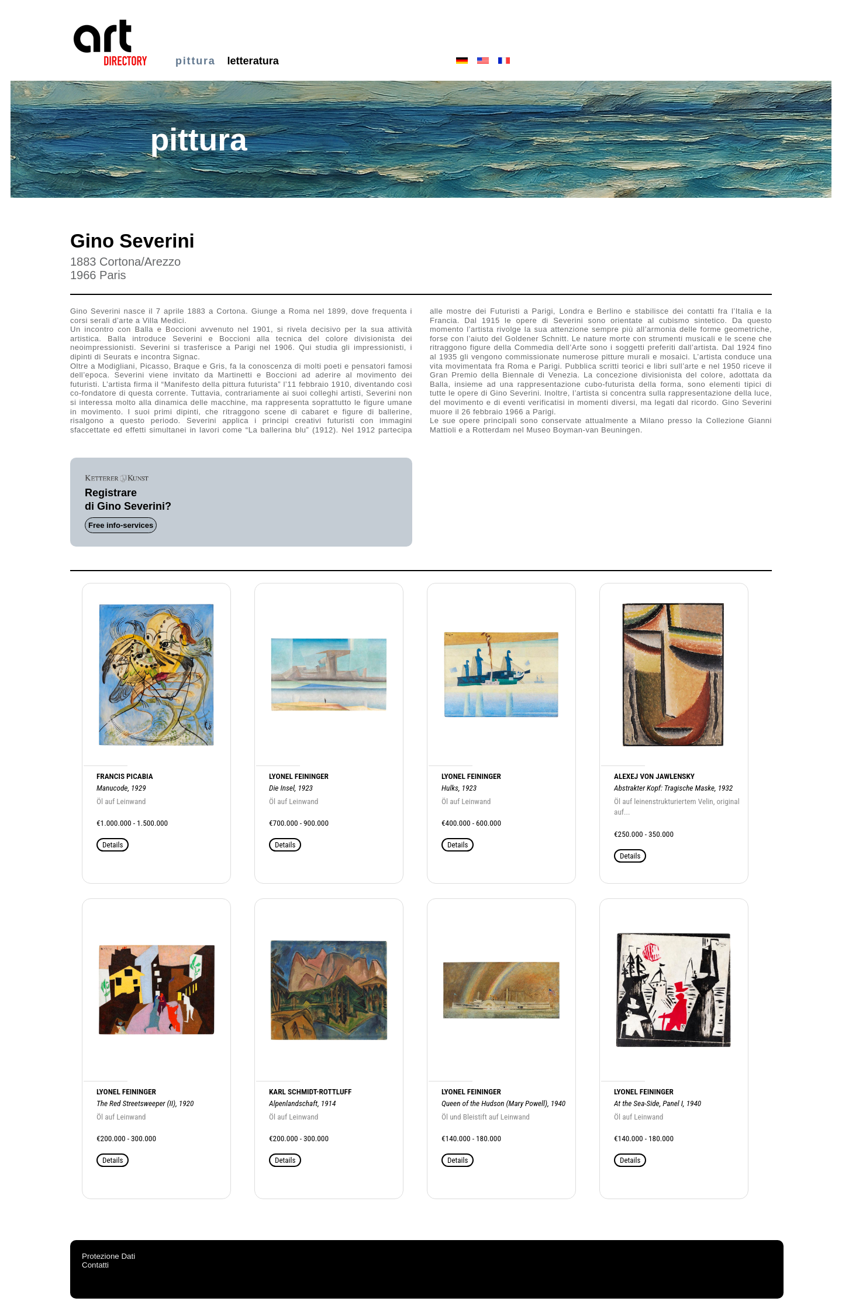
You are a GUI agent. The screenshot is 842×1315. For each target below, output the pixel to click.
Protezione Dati (108, 1256)
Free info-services (120, 525)
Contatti (95, 1265)
